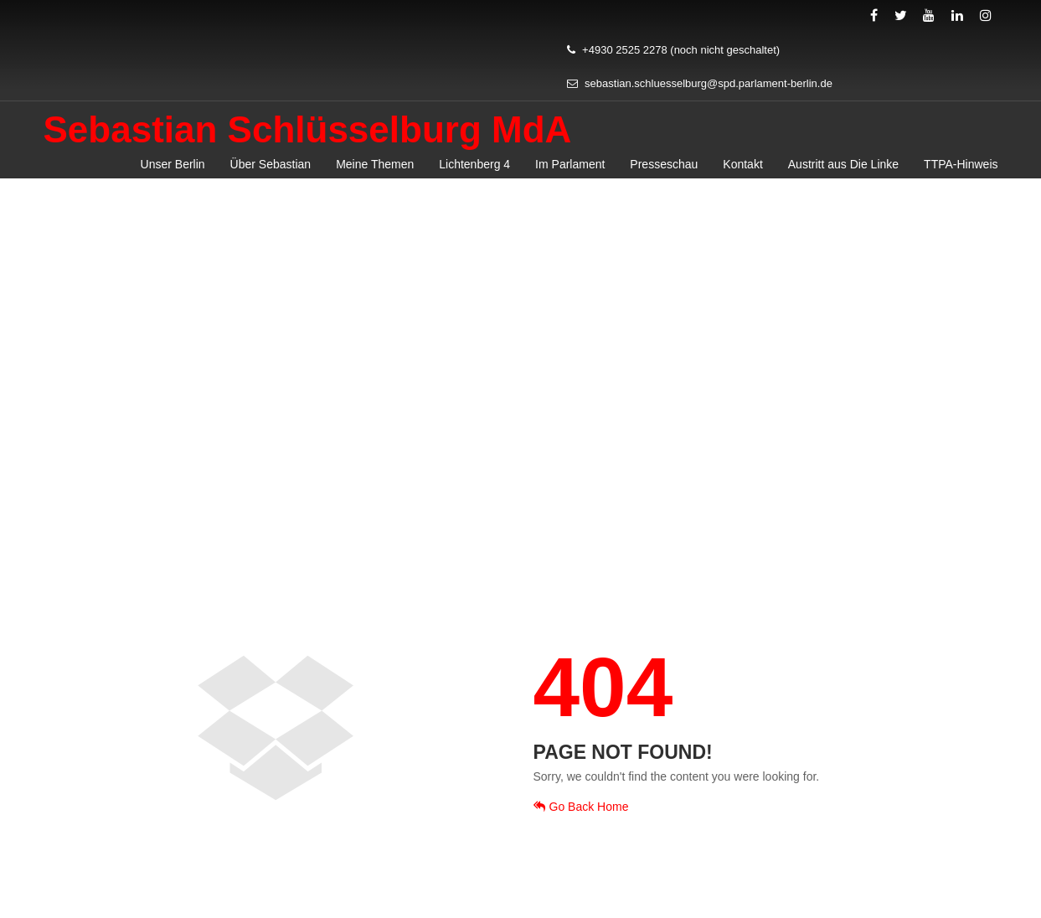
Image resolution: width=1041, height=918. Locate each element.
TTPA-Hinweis (960, 164)
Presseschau (664, 164)
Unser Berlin (173, 164)
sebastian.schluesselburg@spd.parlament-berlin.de (699, 83)
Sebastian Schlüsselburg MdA (308, 129)
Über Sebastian (271, 164)
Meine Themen (375, 164)
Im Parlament (570, 164)
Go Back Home (581, 806)
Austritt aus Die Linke (843, 164)
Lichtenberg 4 (474, 164)
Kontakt (742, 164)
